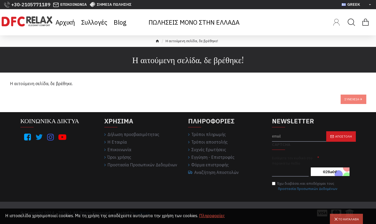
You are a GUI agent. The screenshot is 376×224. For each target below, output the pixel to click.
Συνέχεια (352, 99)
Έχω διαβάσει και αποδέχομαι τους (305, 186)
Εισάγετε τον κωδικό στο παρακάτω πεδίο (292, 161)
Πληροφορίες (212, 215)
